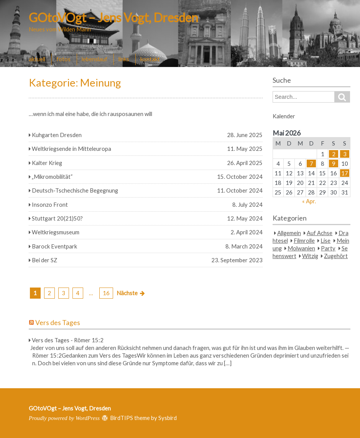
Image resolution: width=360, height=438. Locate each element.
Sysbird (167, 417)
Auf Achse (319, 232)
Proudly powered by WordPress (64, 418)
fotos (63, 59)
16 (106, 292)
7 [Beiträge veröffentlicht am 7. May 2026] (311, 163)
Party (328, 248)
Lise (325, 240)
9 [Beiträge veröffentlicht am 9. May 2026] (333, 163)
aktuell (37, 59)
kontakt (150, 59)
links (123, 59)
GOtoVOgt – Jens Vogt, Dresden (113, 17)
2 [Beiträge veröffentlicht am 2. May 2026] (333, 153)
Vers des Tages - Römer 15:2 (68, 340)
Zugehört (336, 255)
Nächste (127, 292)
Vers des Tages (57, 323)
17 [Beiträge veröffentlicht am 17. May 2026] (344, 173)
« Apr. (309, 201)
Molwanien (301, 248)
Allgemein (289, 232)
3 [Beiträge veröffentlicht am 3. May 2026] (345, 153)
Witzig (310, 255)
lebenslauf (94, 59)
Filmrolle (304, 240)
